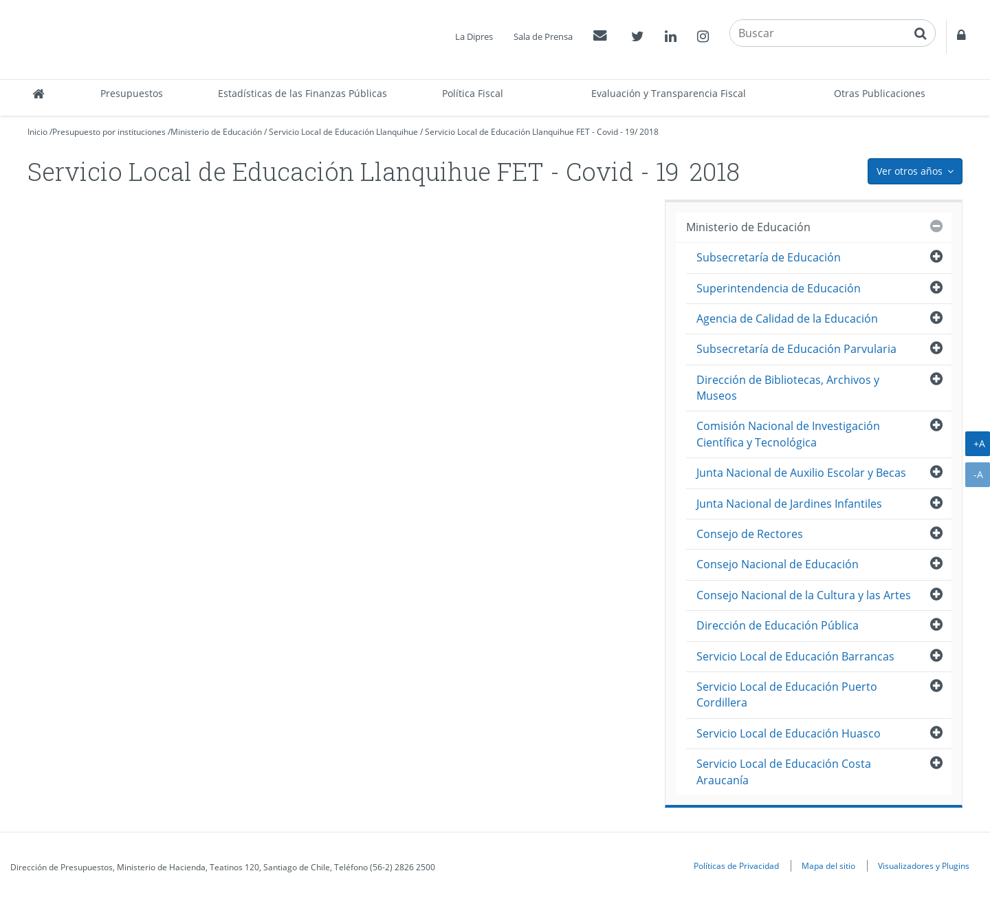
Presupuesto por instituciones (109, 132)
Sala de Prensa (543, 36)
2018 (649, 132)
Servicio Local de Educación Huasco (788, 733)
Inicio (37, 132)
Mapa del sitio (828, 865)
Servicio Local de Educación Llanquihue (343, 132)
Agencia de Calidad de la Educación (787, 318)
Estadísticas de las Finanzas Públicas (302, 93)
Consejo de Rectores (749, 533)
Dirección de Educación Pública (777, 625)
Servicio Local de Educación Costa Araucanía (783, 771)
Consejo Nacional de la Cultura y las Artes (803, 595)
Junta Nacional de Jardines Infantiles (789, 503)
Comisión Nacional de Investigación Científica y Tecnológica (788, 433)
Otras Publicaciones (879, 93)
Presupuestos (131, 93)
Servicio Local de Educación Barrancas (795, 656)
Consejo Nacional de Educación (777, 564)
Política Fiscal (472, 93)
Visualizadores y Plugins (923, 865)
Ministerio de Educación (216, 132)
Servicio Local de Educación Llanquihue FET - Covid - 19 (530, 132)
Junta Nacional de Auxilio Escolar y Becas (801, 472)
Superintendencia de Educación (778, 288)
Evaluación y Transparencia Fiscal (668, 93)
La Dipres (474, 36)
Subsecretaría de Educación (768, 257)
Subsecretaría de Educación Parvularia (796, 348)
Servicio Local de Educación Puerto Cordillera (786, 694)
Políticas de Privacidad (736, 865)
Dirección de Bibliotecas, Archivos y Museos (787, 387)
